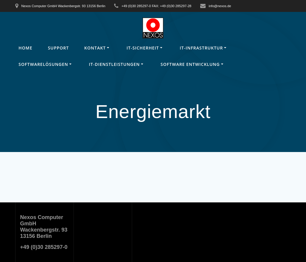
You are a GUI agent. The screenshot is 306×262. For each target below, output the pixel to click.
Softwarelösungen (43, 64)
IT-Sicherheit (143, 48)
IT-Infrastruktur (201, 48)
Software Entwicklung (190, 64)
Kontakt (95, 48)
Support (58, 48)
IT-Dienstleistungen (114, 64)
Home (25, 48)
